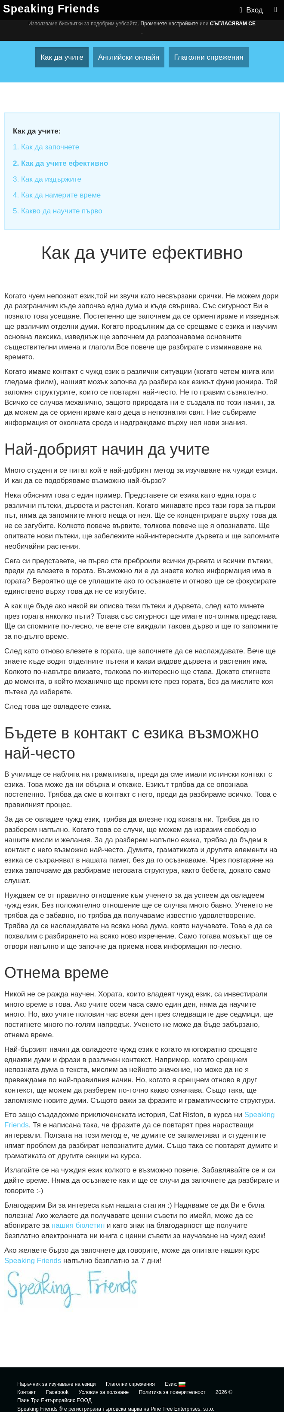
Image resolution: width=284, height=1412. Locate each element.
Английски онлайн (129, 57)
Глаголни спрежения (208, 57)
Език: (175, 1384)
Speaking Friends (32, 1261)
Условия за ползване (104, 1392)
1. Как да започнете (46, 147)
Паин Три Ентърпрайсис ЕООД (54, 1400)
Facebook (57, 1392)
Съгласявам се (233, 24)
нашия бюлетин (78, 1225)
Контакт (26, 1392)
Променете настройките (169, 24)
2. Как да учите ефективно (60, 163)
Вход (251, 10)
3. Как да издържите (47, 179)
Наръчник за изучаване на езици (56, 1384)
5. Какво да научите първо (57, 211)
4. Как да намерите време (57, 195)
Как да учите (61, 57)
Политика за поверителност (172, 1392)
